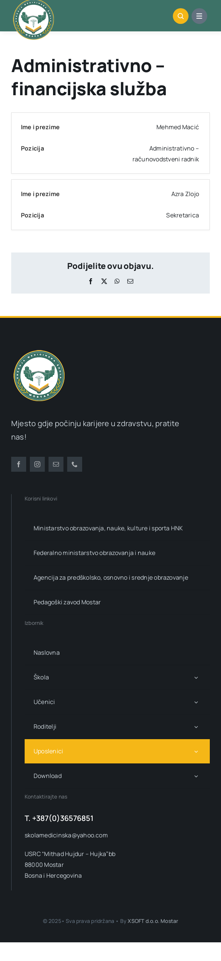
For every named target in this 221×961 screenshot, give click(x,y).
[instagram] (37, 464)
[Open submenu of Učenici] (196, 702)
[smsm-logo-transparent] (39, 351)
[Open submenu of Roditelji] (196, 726)
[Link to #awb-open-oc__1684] (199, 16)
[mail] (56, 464)
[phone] (74, 464)
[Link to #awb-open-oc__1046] (181, 16)
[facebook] (18, 464)
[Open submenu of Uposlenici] (196, 751)
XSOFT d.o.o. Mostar (153, 920)
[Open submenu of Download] (196, 776)
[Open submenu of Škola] (196, 677)
